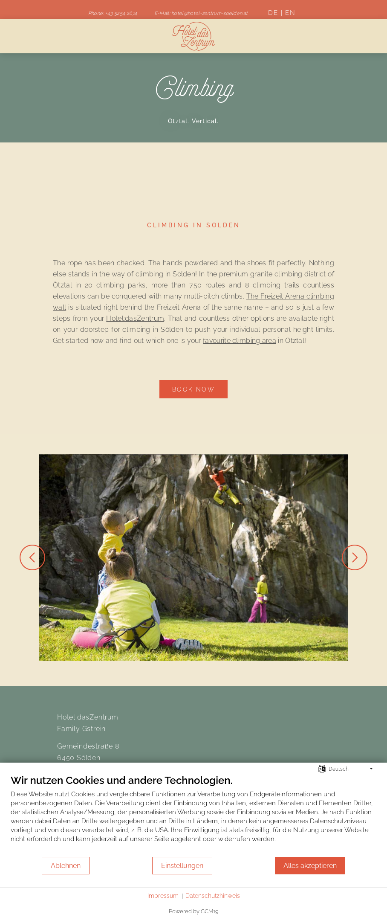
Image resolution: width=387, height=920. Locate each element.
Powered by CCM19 (194, 911)
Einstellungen (182, 866)
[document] (193, 815)
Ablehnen (66, 866)
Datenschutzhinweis (212, 895)
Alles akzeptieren (310, 866)
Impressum (163, 895)
